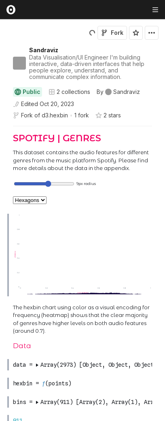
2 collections (69, 92)
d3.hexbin (55, 115)
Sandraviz (43, 50)
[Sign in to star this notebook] (136, 33)
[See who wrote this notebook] (118, 92)
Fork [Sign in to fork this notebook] (112, 32)
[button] (3, 130)
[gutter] (4, 152)
